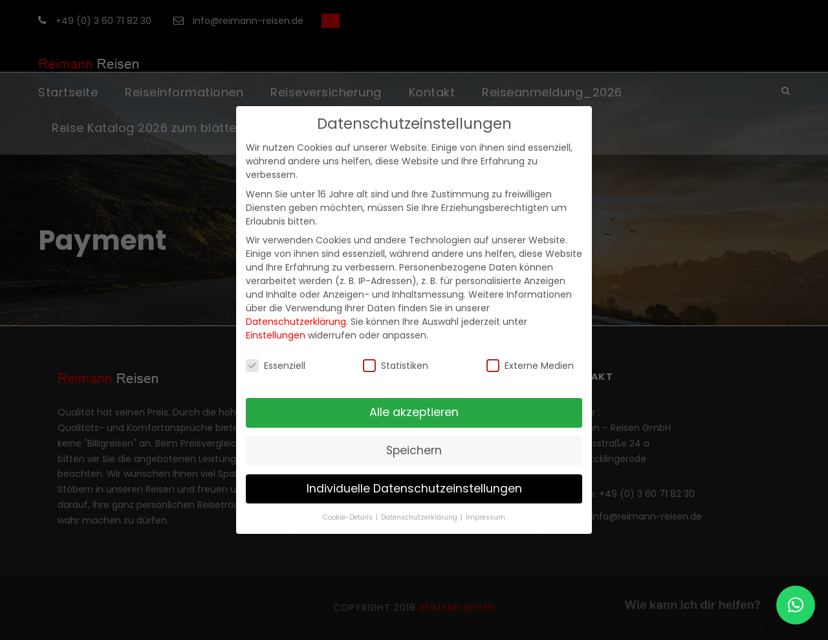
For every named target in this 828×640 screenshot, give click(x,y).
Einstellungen (275, 335)
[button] (795, 605)
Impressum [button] (485, 517)
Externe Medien (530, 365)
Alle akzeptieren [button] (414, 412)
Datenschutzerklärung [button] (420, 517)
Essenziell (275, 365)
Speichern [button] (414, 450)
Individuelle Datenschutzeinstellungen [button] (414, 488)
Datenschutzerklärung (296, 321)
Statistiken (395, 365)
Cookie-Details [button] (349, 517)
